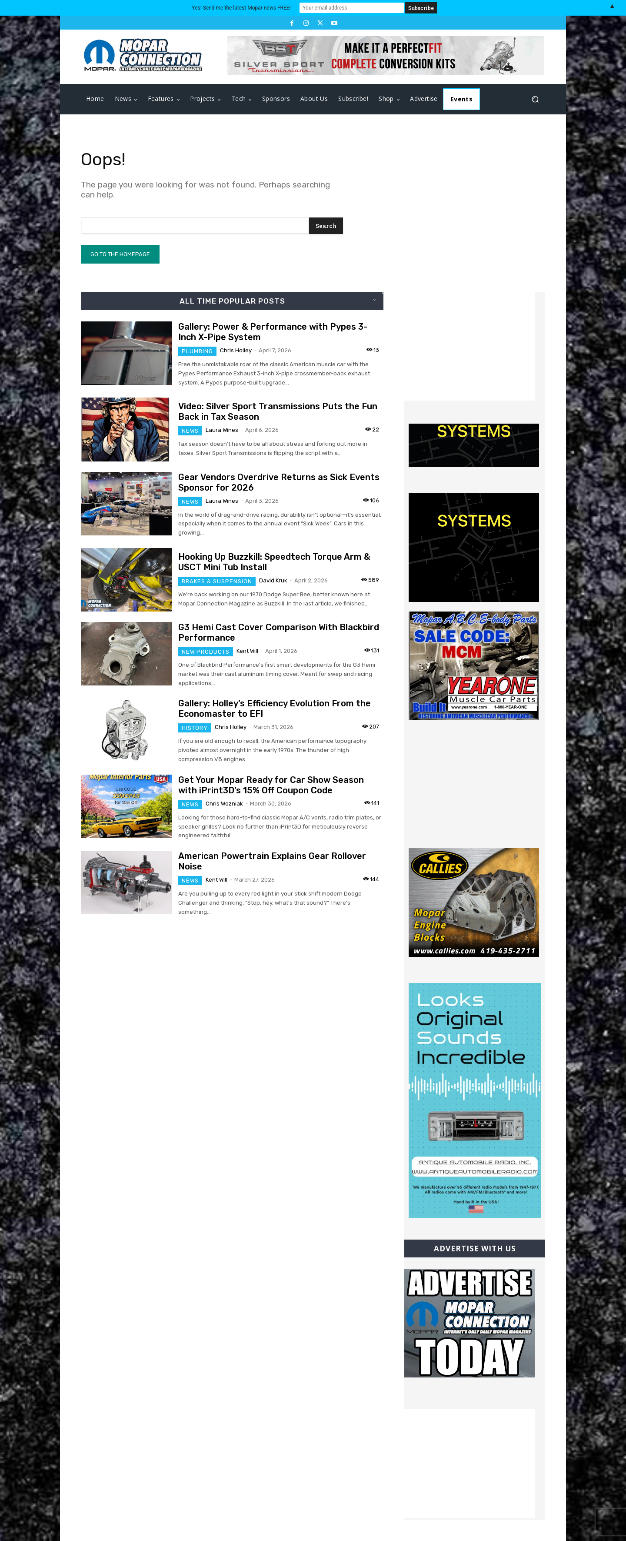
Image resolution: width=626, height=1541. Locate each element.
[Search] (326, 225)
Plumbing (197, 351)
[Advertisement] (469, 346)
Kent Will (247, 651)
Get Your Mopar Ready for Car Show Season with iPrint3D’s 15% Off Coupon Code (271, 785)
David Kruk (273, 580)
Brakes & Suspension (217, 581)
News (190, 431)
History (195, 728)
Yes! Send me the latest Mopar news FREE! (241, 8)
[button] (535, 99)
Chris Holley (236, 350)
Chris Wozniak (224, 803)
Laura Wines (222, 430)
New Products (206, 651)
